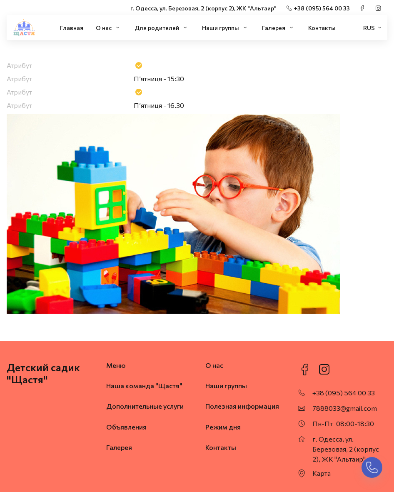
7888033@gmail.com (344, 408)
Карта (321, 473)
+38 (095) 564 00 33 (322, 8)
